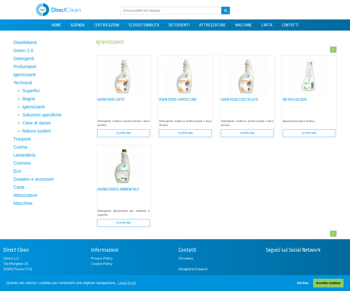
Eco (17, 171)
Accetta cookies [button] (328, 283)
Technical (22, 82)
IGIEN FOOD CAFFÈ (111, 99)
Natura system (36, 130)
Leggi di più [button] (127, 283)
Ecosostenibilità (144, 25)
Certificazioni (106, 25)
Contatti (290, 25)
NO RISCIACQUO (295, 99)
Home (56, 25)
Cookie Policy (101, 263)
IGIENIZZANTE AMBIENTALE (118, 189)
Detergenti (179, 25)
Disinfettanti (25, 42)
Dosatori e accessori (33, 179)
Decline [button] (302, 283)
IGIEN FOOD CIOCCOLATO (239, 99)
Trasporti (22, 138)
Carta (266, 25)
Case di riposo (36, 122)
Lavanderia (24, 155)
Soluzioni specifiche (42, 114)
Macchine (243, 25)
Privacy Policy (102, 258)
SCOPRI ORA (123, 133)
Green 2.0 (23, 50)
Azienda (78, 25)
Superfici (31, 90)
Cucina (20, 146)
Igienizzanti (24, 74)
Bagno (28, 98)
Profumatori (24, 66)
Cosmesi (22, 163)
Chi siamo (185, 258)
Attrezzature (212, 25)
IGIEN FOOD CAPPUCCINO (178, 99)
